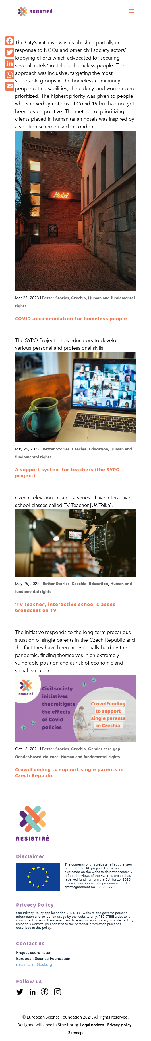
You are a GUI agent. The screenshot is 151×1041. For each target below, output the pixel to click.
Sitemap (75, 1033)
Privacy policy (119, 1025)
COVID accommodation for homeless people (71, 319)
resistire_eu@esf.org (34, 964)
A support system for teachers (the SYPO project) (67, 473)
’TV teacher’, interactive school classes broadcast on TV (65, 608)
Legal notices (92, 1025)
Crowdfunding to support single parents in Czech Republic (69, 773)
